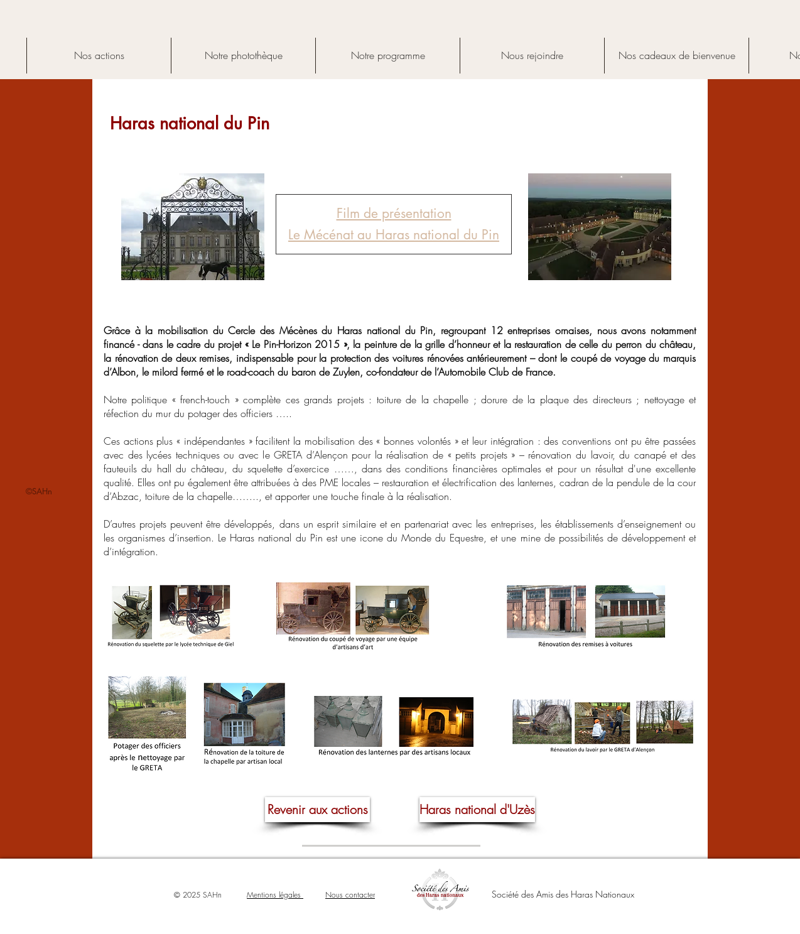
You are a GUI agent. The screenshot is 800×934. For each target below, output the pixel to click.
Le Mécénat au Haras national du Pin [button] (393, 234)
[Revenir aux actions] (317, 809)
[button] (394, 213)
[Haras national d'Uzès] (477, 809)
